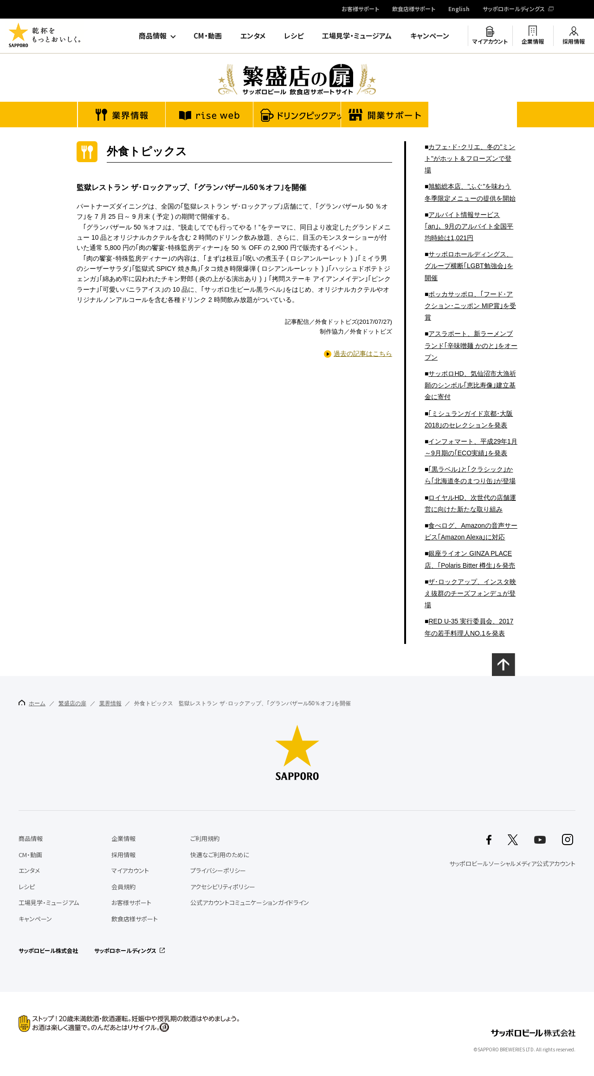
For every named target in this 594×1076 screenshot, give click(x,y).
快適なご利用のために (219, 854)
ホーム (32, 703)
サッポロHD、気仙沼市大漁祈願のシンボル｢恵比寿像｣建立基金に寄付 (470, 385)
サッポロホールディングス (514, 9)
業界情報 (110, 703)
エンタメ (252, 36)
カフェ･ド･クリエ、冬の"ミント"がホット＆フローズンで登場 (470, 158)
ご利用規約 (205, 838)
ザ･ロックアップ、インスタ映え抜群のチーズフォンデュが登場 (470, 593)
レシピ (293, 36)
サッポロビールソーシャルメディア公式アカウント (512, 863)
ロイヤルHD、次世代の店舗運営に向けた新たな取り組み (470, 503)
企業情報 (533, 41)
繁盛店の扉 (72, 703)
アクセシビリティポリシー (222, 886)
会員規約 (123, 886)
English (459, 9)
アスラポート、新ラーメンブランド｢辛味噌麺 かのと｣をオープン (471, 345)
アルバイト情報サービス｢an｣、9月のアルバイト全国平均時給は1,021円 (469, 226)
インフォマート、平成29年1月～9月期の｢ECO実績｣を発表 (471, 447)
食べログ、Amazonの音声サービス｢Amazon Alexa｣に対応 (471, 531)
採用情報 (573, 41)
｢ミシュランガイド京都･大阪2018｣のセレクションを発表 (469, 419)
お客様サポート (360, 9)
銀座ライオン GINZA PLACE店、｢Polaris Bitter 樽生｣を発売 (470, 559)
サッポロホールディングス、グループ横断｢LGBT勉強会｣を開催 (469, 265)
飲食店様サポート (413, 9)
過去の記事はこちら (363, 353)
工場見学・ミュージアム (357, 36)
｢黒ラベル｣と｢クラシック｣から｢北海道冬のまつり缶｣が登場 (470, 475)
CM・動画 (208, 36)
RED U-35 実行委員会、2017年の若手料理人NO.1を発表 (469, 626)
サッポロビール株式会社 (48, 950)
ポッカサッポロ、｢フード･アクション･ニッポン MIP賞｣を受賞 (470, 305)
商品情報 (153, 36)
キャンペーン (429, 36)
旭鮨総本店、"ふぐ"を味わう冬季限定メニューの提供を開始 (470, 192)
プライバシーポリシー (218, 870)
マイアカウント (490, 41)
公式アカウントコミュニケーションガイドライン (249, 902)
